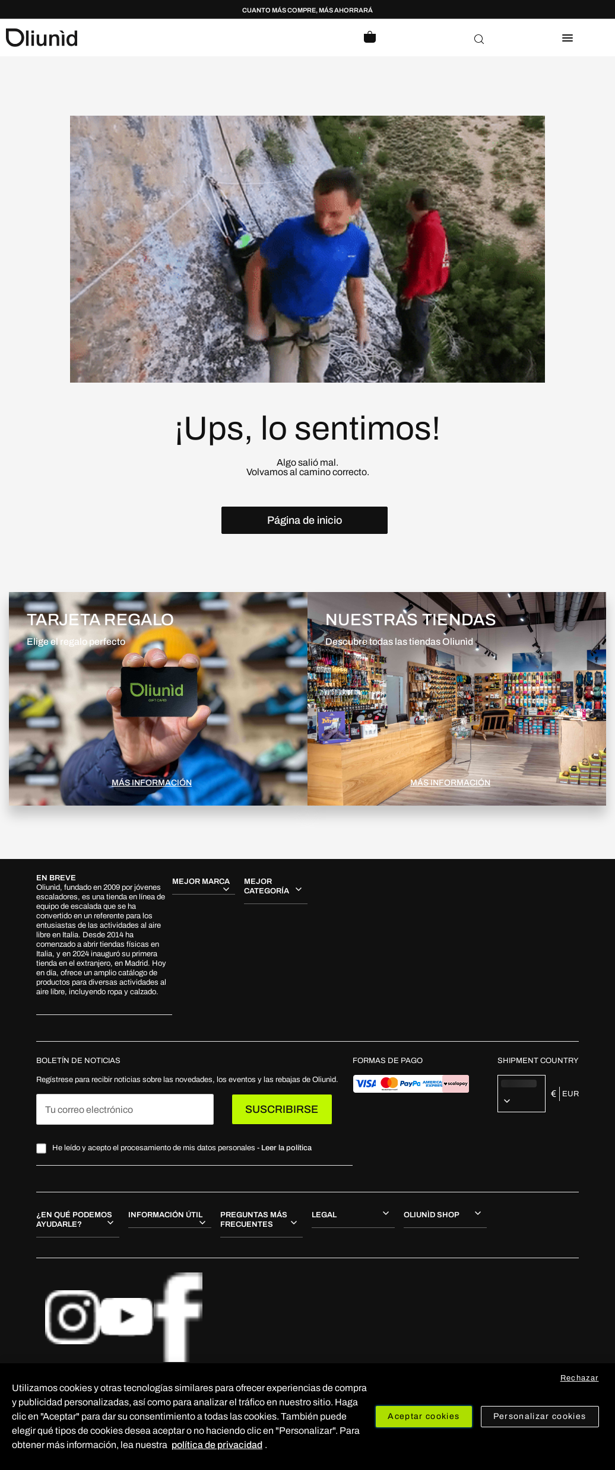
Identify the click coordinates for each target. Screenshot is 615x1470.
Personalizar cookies (540, 1416)
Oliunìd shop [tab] (431, 1215)
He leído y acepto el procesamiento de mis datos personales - (182, 1148)
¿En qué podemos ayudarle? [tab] (74, 1220)
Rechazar (579, 1378)
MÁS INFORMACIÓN (152, 782)
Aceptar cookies (423, 1416)
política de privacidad (217, 1445)
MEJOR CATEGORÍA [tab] (266, 886)
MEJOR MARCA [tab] (201, 881)
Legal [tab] (324, 1215)
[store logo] (157, 37)
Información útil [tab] (165, 1215)
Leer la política (286, 1148)
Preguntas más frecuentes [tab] (253, 1220)
